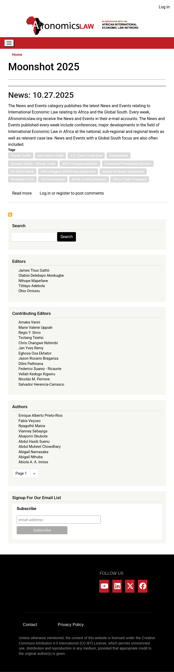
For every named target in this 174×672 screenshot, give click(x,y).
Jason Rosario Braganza (38, 358)
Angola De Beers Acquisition (123, 171)
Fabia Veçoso (29, 421)
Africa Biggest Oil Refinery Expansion (68, 171)
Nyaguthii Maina (31, 426)
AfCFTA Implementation (80, 164)
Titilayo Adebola (31, 286)
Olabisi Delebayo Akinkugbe (41, 275)
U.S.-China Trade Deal (86, 155)
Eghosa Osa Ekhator (35, 353)
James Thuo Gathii (33, 270)
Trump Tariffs (21, 155)
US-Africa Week (22, 171)
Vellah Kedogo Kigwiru (36, 374)
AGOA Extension (53, 179)
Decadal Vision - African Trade (33, 164)
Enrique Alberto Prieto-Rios (40, 415)
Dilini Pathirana (30, 363)
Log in (164, 7)
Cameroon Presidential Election (128, 164)
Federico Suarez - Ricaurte (39, 368)
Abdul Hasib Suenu (33, 441)
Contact (30, 624)
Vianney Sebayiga (32, 431)
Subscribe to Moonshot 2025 (10, 215)
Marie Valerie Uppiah (35, 327)
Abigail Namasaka (33, 452)
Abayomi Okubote (32, 436)
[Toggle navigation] (9, 43)
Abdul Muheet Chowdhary (39, 446)
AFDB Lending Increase (89, 179)
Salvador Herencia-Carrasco (41, 384)
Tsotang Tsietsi (30, 337)
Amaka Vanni (29, 322)
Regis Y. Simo (29, 332)
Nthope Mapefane (33, 281)
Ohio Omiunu (29, 291)
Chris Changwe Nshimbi (38, 343)
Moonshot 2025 (22, 179)
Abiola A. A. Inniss (33, 462)
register (63, 193)
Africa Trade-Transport (129, 179)
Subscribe (26, 508)
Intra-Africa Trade (50, 155)
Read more (22, 193)
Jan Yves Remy (30, 348)
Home (17, 54)
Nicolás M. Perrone (34, 379)
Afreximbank (118, 155)
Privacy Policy (71, 624)
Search (66, 236)
